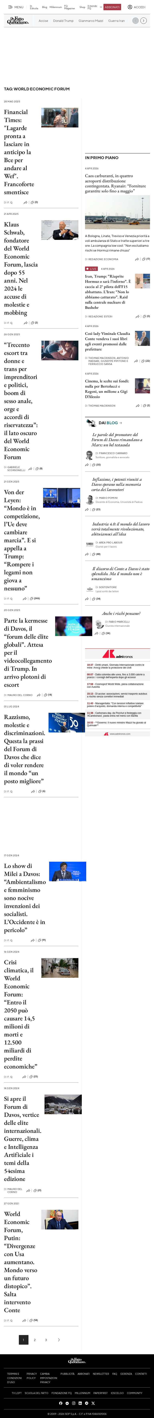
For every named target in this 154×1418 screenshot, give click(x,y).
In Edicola (34, 7)
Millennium (56, 7)
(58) (33, 1320)
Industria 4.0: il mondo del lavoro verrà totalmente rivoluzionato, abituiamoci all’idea (120, 529)
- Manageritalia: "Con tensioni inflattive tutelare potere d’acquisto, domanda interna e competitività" (115, 705)
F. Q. (8, 202)
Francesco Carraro (112, 453)
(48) (96, 554)
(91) (42, 940)
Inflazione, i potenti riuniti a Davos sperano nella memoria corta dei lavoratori (116, 484)
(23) (33, 1076)
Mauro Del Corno (18, 695)
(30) (96, 465)
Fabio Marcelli (117, 621)
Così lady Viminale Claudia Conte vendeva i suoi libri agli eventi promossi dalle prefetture (107, 341)
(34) (96, 599)
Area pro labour (109, 542)
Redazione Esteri (98, 316)
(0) (34, 202)
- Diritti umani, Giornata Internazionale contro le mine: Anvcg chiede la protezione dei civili (115, 666)
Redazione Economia (101, 259)
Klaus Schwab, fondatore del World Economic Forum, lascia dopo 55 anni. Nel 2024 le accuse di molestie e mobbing (21, 268)
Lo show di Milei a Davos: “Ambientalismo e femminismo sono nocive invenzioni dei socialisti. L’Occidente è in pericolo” (25, 898)
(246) (35, 598)
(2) (34, 322)
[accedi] (136, 7)
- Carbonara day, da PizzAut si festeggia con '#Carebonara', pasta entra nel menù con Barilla (114, 714)
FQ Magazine (69, 7)
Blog (44, 7)
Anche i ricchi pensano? (121, 613)
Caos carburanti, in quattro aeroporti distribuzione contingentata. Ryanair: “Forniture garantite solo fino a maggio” (115, 183)
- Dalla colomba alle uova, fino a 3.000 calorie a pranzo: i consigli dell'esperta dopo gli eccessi (116, 676)
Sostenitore (106, 587)
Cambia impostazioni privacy (48, 1378)
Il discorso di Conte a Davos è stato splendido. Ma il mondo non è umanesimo (120, 574)
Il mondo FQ (95, 7)
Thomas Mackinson (100, 405)
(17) (146, 259)
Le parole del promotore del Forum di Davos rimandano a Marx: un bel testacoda (116, 440)
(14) (48, 695)
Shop (82, 7)
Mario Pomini (107, 497)
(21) (37, 1190)
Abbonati (112, 7)
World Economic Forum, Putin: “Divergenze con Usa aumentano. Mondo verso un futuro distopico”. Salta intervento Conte (20, 1262)
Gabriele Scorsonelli (14, 469)
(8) (39, 468)
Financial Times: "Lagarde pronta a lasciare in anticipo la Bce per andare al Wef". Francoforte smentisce (19, 152)
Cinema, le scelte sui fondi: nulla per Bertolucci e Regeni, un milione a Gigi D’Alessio (107, 388)
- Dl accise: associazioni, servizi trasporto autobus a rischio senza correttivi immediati (117, 695)
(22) (145, 361)
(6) (41, 791)
